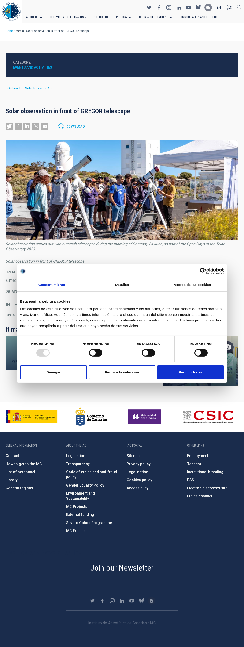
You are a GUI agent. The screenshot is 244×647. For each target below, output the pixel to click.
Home (10, 31)
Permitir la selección (122, 372)
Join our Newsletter (122, 567)
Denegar (53, 372)
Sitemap (134, 455)
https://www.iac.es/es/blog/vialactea (208, 7)
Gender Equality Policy (85, 485)
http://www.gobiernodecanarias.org (91, 416)
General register (19, 488)
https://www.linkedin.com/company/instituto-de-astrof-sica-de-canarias (179, 7)
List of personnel (20, 472)
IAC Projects (76, 506)
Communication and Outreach (196, 17)
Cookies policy (139, 480)
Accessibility (137, 488)
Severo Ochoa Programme (89, 523)
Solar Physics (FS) (38, 88)
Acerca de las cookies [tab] (192, 285)
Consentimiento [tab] (51, 285)
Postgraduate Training (152, 17)
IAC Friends (76, 531)
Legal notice (137, 472)
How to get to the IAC (24, 464)
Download (75, 126)
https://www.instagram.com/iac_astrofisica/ (169, 7)
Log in (229, 7)
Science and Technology (110, 17)
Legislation (75, 455)
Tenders (194, 464)
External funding (80, 514)
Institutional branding (205, 472)
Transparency (78, 464)
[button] (9, 126)
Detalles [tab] (122, 285)
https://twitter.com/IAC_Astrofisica (149, 7)
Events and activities (32, 67)
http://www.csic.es (208, 416)
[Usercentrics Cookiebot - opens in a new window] (203, 271)
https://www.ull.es (145, 416)
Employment (197, 455)
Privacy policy (139, 464)
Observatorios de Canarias (65, 17)
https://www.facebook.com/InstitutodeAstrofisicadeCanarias (159, 7)
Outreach (14, 88)
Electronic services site (207, 488)
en (219, 7)
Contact (12, 455)
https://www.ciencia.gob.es (32, 416)
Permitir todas (190, 372)
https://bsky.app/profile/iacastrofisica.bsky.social (198, 7)
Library (12, 480)
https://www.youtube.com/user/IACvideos (188, 7)
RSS (190, 480)
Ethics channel (199, 496)
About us (32, 17)
